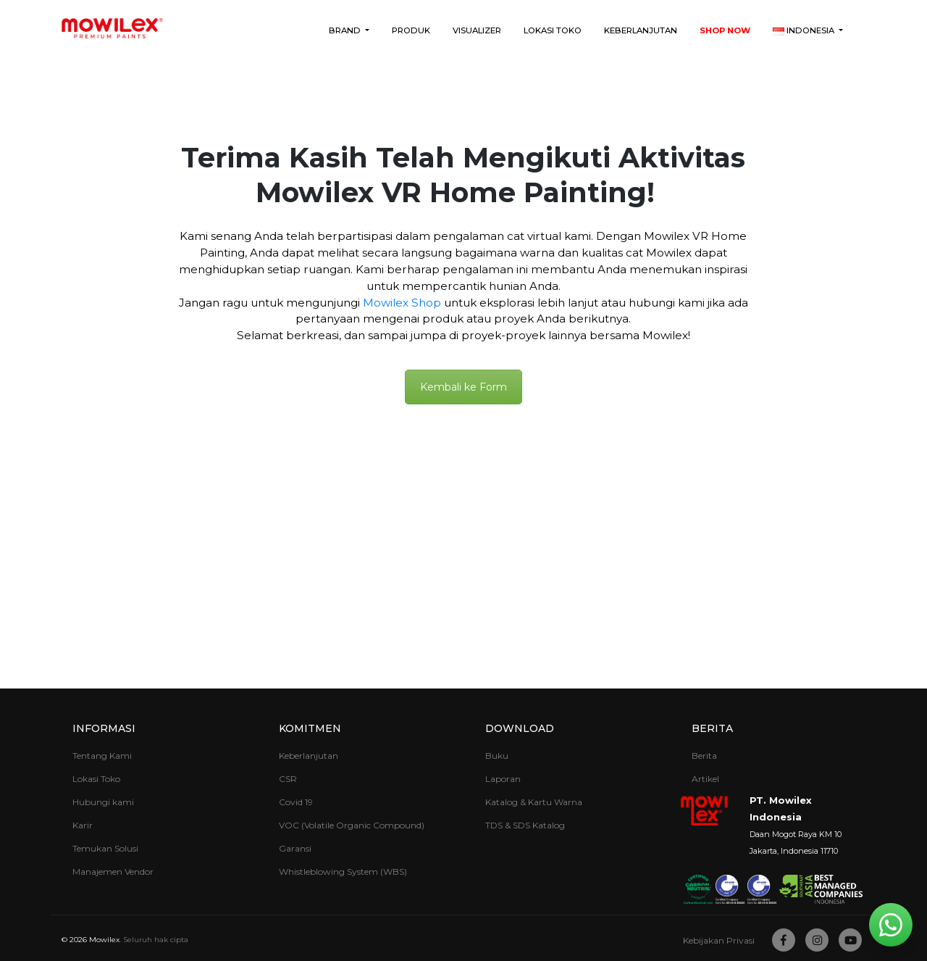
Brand (346, 30)
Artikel (705, 778)
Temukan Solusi (105, 848)
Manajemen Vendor (113, 871)
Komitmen (310, 728)
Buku (496, 755)
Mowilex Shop (402, 302)
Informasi (103, 728)
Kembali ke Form (463, 387)
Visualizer (477, 30)
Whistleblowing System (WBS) (343, 871)
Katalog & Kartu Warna (533, 801)
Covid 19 (296, 801)
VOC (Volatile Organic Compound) (351, 825)
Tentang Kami (102, 755)
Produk (411, 30)
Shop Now (725, 30)
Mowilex (104, 939)
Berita (712, 728)
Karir (82, 825)
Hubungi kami (103, 801)
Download (519, 728)
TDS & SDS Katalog (525, 825)
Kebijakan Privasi (719, 940)
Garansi (295, 848)
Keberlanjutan (640, 30)
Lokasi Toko (553, 30)
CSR (288, 778)
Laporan (503, 778)
